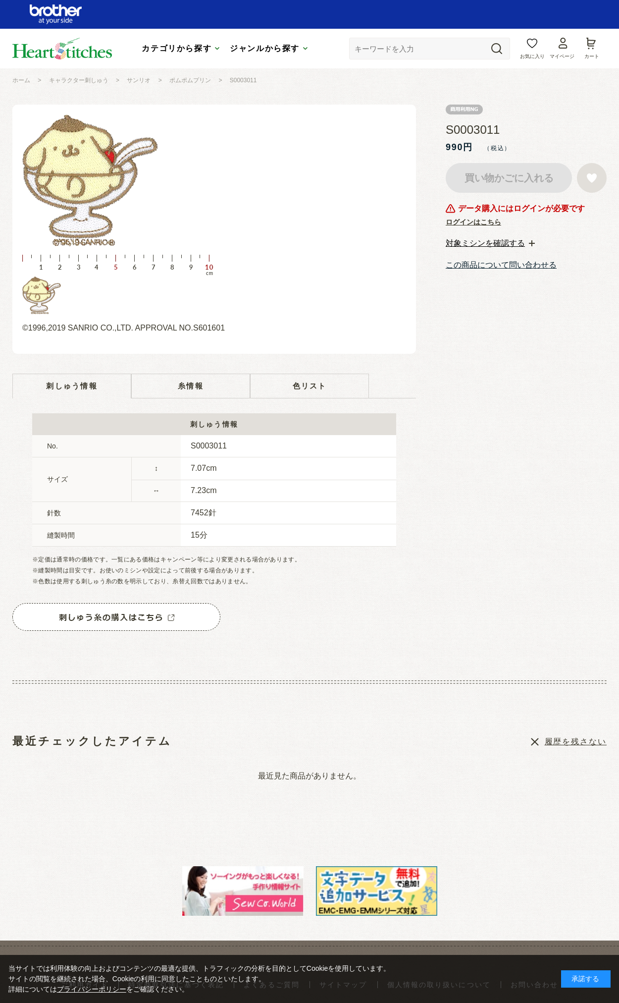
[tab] (490, 243)
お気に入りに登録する (592, 178)
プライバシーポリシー (91, 989)
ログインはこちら (473, 222)
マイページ (562, 56)
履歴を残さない (576, 741)
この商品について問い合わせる (501, 265)
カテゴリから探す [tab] (176, 48)
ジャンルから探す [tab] (265, 48)
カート (591, 56)
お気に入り (532, 56)
